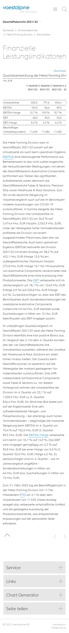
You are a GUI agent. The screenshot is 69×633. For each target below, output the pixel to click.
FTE (22, 495)
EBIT (36, 280)
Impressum (59, 624)
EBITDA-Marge (38, 435)
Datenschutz (59, 627)
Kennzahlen (43, 34)
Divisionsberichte (28, 30)
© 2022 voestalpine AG (16, 624)
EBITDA (8, 157)
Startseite (8, 30)
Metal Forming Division (19, 34)
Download (60, 70)
